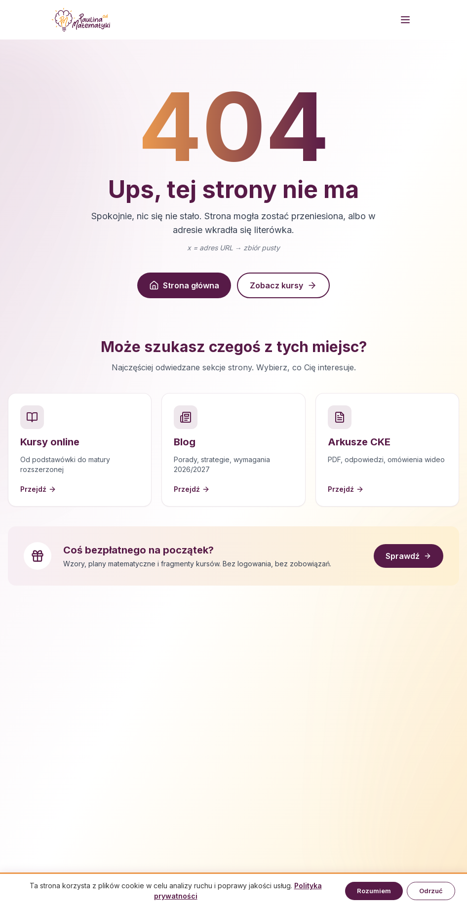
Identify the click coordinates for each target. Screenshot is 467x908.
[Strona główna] (81, 20)
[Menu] (405, 20)
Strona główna (184, 285)
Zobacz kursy (283, 285)
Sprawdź (408, 556)
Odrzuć (431, 891)
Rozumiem (374, 891)
